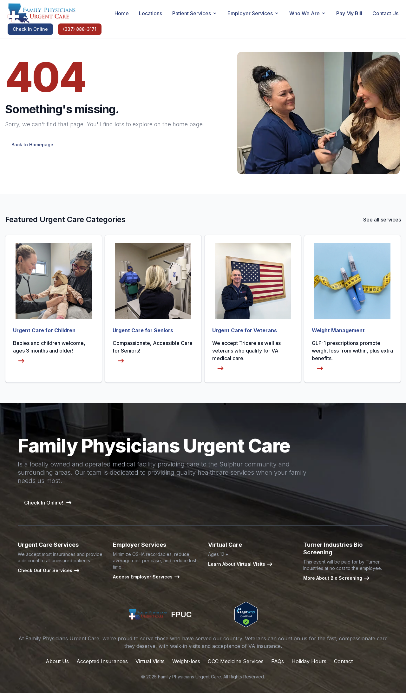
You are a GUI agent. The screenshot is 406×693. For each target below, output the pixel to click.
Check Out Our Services (49, 570)
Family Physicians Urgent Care (189, 676)
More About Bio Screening (336, 578)
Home (122, 13)
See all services (382, 219)
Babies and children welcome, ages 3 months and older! (49, 353)
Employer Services (253, 13)
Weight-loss (186, 661)
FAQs (277, 661)
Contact (343, 661)
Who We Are (307, 13)
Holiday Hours (308, 661)
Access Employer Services (146, 577)
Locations (150, 13)
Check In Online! (48, 502)
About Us (57, 661)
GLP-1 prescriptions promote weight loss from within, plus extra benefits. (352, 357)
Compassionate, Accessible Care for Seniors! (153, 353)
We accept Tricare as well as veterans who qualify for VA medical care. (246, 357)
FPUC (160, 614)
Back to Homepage (32, 144)
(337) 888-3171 (79, 29)
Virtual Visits (150, 661)
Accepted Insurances (102, 661)
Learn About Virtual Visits (240, 564)
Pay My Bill (349, 13)
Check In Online (30, 29)
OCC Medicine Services (236, 661)
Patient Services (194, 13)
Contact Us (385, 13)
